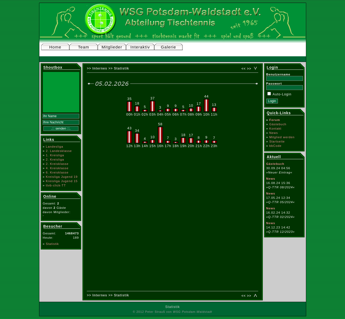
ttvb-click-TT (56, 185)
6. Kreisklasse (57, 172)
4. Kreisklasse (57, 168)
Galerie (168, 47)
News (273, 132)
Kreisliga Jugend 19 (62, 176)
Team (83, 47)
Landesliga (54, 146)
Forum (274, 120)
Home (55, 47)
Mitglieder (112, 47)
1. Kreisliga (55, 155)
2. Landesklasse (59, 150)
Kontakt (275, 128)
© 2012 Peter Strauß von (172, 311)
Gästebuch (278, 124)
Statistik (52, 243)
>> (249, 69)
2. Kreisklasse (57, 163)
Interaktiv (140, 47)
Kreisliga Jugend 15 (62, 181)
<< (244, 69)
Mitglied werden (282, 137)
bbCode (275, 145)
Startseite (277, 141)
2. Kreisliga (55, 159)
